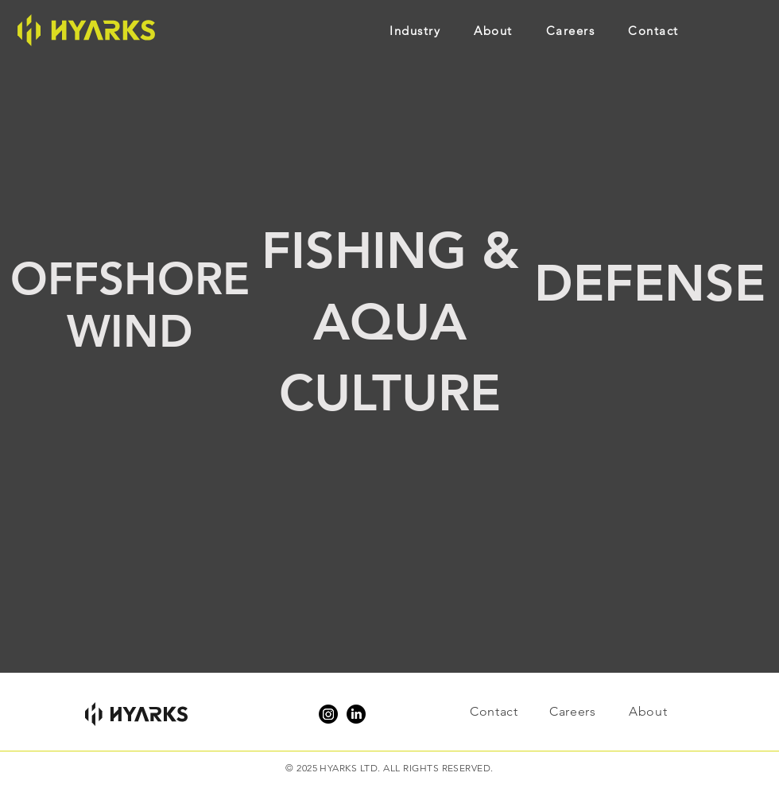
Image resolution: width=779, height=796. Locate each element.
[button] (432, 30)
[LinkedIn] (356, 714)
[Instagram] (328, 714)
